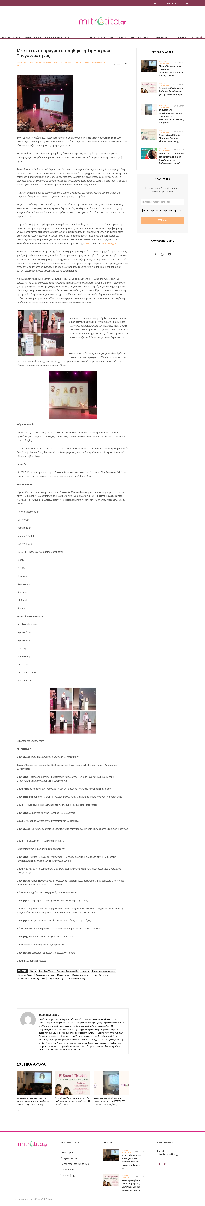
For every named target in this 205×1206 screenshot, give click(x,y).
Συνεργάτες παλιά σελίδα (74, 1163)
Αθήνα (33, 971)
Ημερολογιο (33, 37)
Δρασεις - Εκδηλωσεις (77, 62)
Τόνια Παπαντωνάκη (75, 978)
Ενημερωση (98, 62)
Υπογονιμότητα (69, 1158)
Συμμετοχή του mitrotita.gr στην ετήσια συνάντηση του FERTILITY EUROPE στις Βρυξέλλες (109, 1101)
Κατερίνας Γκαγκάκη (45, 975)
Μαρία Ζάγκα (63, 975)
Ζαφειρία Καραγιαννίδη (67, 971)
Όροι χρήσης (67, 1175)
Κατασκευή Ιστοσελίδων (27, 1199)
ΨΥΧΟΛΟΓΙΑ (118, 37)
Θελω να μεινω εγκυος (49, 62)
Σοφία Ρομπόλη (56, 978)
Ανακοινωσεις (25, 62)
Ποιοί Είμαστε (68, 1152)
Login (196, 37)
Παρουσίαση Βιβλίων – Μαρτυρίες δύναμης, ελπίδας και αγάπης (170, 138)
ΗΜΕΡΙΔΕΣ (162, 37)
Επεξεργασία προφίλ (170, 3)
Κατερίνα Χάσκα (25, 975)
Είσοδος (155, 3)
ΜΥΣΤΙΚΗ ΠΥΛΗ (141, 37)
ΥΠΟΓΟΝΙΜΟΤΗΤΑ (93, 37)
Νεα (19, 65)
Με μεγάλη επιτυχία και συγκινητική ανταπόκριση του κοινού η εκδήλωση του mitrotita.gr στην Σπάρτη (34, 1101)
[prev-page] (19, 1111)
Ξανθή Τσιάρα (101, 975)
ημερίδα (85, 971)
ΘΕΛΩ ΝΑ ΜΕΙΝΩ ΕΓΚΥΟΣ (61, 37)
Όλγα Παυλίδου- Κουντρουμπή (31, 978)
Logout (185, 3)
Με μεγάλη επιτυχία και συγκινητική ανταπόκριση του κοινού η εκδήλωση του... (131, 1161)
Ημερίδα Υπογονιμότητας (103, 971)
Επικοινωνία (67, 1169)
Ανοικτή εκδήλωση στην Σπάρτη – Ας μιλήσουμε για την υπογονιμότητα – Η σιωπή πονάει (72, 1101)
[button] (201, 37)
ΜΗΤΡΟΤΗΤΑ (11, 37)
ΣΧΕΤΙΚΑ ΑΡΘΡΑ (31, 1064)
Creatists (88, 243)
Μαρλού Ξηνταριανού (82, 975)
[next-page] (24, 1111)
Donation (181, 37)
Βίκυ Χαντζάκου (46, 971)
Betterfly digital (109, 243)
